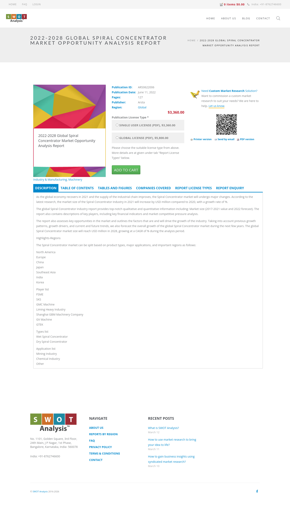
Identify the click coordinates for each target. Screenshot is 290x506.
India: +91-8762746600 (264, 4)
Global (142, 107)
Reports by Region (103, 434)
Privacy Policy (100, 447)
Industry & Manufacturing (50, 179)
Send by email (224, 139)
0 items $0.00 (232, 4)
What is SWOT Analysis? (163, 428)
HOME (13, 4)
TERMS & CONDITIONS (104, 453)
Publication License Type (130, 117)
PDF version (245, 139)
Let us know (216, 106)
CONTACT (263, 18)
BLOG (246, 18)
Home (191, 40)
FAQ (24, 4)
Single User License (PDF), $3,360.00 (147, 125)
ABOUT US (228, 18)
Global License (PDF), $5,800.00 (143, 138)
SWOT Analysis (40, 491)
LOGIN (36, 4)
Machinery (75, 179)
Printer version (201, 139)
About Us (96, 428)
